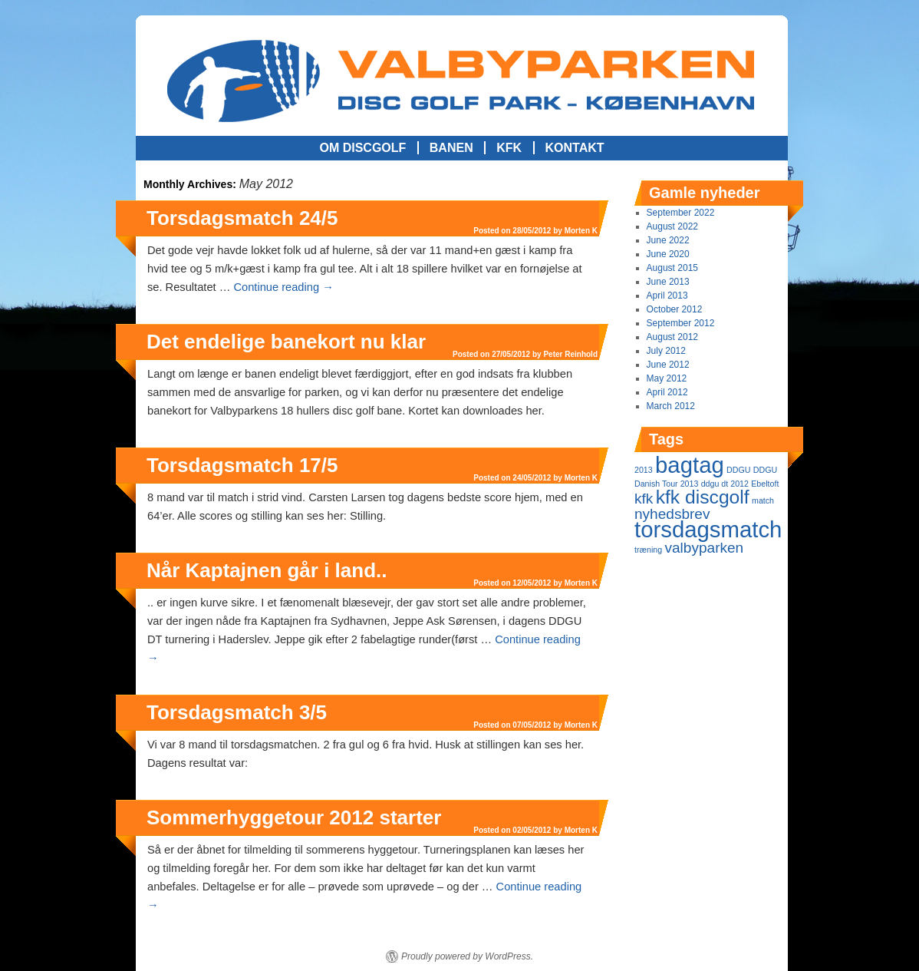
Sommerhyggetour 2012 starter (294, 817)
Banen (451, 147)
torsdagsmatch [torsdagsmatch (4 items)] (708, 529)
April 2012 (667, 392)
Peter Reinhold (570, 354)
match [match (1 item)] (763, 500)
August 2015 (672, 268)
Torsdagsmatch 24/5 (242, 218)
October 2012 (675, 309)
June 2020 (668, 254)
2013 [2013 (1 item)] (643, 469)
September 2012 (681, 323)
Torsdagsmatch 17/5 (242, 465)
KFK (509, 147)
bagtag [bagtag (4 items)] (689, 464)
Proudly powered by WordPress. (467, 956)
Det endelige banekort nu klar (286, 341)
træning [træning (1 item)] (648, 549)
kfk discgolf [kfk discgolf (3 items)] (702, 497)
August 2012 (672, 337)
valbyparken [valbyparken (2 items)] (703, 548)
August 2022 (672, 226)
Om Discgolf (362, 147)
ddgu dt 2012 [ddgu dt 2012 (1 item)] (725, 483)
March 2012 (671, 406)
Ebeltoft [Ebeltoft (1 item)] (765, 483)
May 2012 (667, 378)
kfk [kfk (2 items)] (643, 498)
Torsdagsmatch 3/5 (237, 712)
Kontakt (574, 147)
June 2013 (668, 281)
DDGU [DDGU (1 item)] (738, 469)
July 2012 (666, 350)
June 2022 (668, 240)
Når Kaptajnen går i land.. (267, 570)
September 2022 (681, 212)
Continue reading (283, 287)
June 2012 (668, 364)
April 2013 (667, 295)
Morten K (581, 230)
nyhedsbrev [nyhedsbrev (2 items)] (672, 514)
